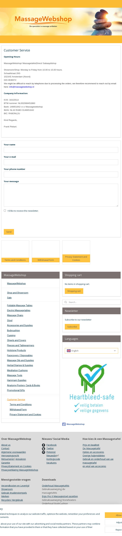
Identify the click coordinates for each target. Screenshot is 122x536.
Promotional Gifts (16, 390)
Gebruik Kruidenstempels (14, 492)
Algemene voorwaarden (13, 452)
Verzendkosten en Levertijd (15, 485)
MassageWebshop (16, 283)
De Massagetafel (91, 448)
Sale (9, 297)
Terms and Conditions (21, 404)
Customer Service (16, 399)
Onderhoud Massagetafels (55, 485)
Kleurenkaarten (50, 506)
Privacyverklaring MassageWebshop (19, 469)
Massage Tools (14, 375)
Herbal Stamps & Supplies (20, 365)
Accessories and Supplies (20, 325)
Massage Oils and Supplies (20, 360)
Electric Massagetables (18, 310)
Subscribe (72, 326)
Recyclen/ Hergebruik (12, 499)
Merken (5, 496)
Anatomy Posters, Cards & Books (23, 385)
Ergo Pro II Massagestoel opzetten (60, 496)
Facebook (51, 444)
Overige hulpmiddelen (94, 455)
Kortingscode (53, 459)
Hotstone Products (16, 350)
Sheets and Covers (16, 340)
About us (5, 444)
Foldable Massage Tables (19, 305)
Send (8, 231)
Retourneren (7, 459)
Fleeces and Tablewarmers (20, 345)
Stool (9, 320)
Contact (5, 448)
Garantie (5, 462)
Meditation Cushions (17, 370)
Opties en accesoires (93, 452)
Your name (9, 144)
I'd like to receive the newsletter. (23, 210)
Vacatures (51, 462)
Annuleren (21, 459)
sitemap (73, 530)
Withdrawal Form (18, 409)
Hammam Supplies (16, 380)
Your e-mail (10, 156)
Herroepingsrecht (10, 455)
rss (80, 530)
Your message (11, 181)
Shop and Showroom (17, 292)
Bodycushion (13, 330)
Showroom (7, 489)
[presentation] (28, 220)
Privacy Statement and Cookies (25, 414)
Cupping (11, 335)
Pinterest (51, 452)
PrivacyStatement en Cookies (16, 466)
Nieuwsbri (51, 455)
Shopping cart (74, 291)
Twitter (50, 448)
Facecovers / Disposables (20, 355)
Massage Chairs (15, 315)
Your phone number (14, 168)
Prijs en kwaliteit (91, 444)
